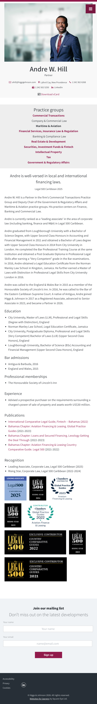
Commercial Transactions (49, 115)
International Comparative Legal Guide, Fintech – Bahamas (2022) (48, 421)
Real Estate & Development (48, 141)
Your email (8, 636)
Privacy (6, 683)
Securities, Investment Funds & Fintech (48, 147)
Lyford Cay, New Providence (54, 82)
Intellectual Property (48, 152)
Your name (8, 622)
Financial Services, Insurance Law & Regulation (48, 131)
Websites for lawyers (39, 698)
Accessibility (8, 678)
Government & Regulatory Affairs (49, 162)
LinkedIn (58, 87)
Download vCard (50, 94)
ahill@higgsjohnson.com (24, 82)
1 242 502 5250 (42, 87)
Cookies (6, 687)
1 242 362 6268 (79, 82)
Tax (48, 157)
